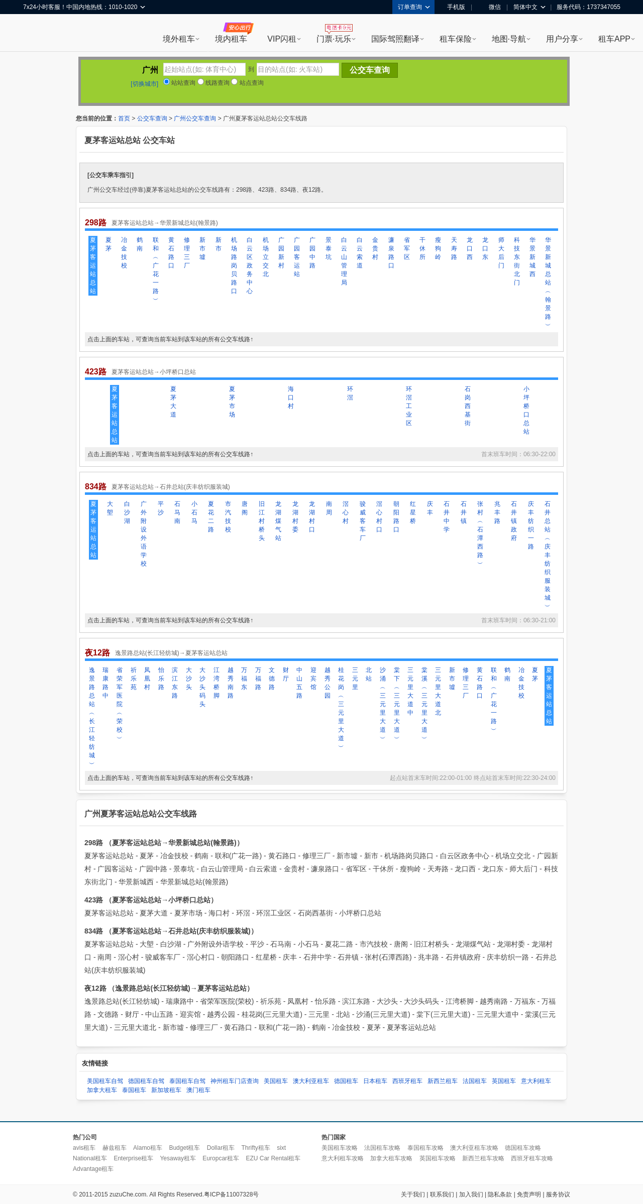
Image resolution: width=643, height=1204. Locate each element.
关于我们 (413, 1194)
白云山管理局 (344, 261)
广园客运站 (297, 257)
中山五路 (299, 682)
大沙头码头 (202, 687)
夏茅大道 (173, 401)
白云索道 (360, 252)
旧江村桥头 (262, 521)
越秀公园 (328, 682)
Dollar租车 (221, 1147)
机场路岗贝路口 (234, 265)
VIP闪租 (281, 39)
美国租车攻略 (340, 1147)
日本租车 (375, 1081)
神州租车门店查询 (234, 1081)
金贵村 (375, 248)
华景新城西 (532, 257)
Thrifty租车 (255, 1147)
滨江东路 (175, 682)
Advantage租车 (93, 1168)
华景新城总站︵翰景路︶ (548, 282)
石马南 (177, 512)
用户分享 (562, 39)
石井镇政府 (514, 521)
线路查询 (213, 82)
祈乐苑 (134, 678)
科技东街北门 (517, 261)
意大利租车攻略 (343, 1158)
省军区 (407, 248)
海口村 (291, 397)
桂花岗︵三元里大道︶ (341, 708)
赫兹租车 (114, 1147)
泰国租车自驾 (187, 1081)
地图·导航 (509, 39)
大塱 (110, 508)
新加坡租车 (166, 1090)
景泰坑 (329, 248)
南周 (329, 508)
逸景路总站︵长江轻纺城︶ (92, 716)
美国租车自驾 (105, 1081)
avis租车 (84, 1147)
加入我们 (471, 1194)
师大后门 (501, 252)
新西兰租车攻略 (483, 1158)
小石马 (194, 512)
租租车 (35, 34)
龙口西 (470, 248)
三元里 (355, 678)
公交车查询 (152, 118)
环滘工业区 (409, 406)
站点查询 (247, 82)
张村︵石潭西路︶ (480, 533)
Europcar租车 (220, 1158)
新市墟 (202, 248)
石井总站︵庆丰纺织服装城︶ (548, 555)
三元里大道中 (410, 691)
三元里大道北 (438, 691)
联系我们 (442, 1194)
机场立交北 (266, 257)
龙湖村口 (312, 516)
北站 (369, 674)
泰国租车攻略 (425, 1147)
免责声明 (529, 1194)
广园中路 (312, 252)
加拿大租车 (102, 1090)
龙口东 (485, 248)
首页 (124, 118)
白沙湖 (127, 512)
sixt (281, 1147)
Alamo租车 (147, 1147)
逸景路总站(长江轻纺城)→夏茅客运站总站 (171, 652)
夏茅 (108, 244)
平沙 (161, 508)
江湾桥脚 (216, 682)
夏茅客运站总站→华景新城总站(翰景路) (165, 222)
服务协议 (558, 1194)
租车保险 (456, 39)
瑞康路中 (105, 682)
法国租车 (475, 1081)
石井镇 (464, 512)
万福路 (258, 678)
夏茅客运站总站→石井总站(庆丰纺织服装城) (171, 486)
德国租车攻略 (523, 1147)
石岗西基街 (468, 406)
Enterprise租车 (133, 1158)
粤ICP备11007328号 (231, 1194)
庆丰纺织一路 (531, 525)
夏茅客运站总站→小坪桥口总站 (154, 371)
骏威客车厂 (363, 521)
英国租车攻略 (437, 1158)
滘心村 (346, 512)
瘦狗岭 (438, 248)
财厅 (286, 674)
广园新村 (281, 252)
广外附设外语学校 (144, 533)
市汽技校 (228, 516)
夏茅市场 (232, 401)
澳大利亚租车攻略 (474, 1147)
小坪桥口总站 (526, 410)
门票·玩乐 (333, 39)
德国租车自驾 (146, 1081)
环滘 (350, 393)
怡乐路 (161, 678)
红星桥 (413, 512)
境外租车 (179, 39)
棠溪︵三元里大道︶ (424, 704)
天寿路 (454, 248)
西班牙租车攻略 (532, 1158)
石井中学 (447, 516)
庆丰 (430, 508)
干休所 (422, 248)
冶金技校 (124, 252)
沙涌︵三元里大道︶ (383, 704)
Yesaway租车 (178, 1158)
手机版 (452, 7)
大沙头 (189, 678)
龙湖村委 (295, 516)
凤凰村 (147, 678)
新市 (219, 244)
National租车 (90, 1158)
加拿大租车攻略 (391, 1158)
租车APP (614, 39)
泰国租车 (134, 1090)
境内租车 (231, 39)
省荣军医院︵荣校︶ (120, 704)
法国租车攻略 (382, 1147)
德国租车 (346, 1081)
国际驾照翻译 (395, 39)
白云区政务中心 (250, 265)
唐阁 (245, 508)
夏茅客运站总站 (93, 265)
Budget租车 (184, 1147)
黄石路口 (171, 252)
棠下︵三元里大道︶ (397, 704)
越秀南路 (231, 682)
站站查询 (179, 82)
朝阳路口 (396, 516)
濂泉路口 (391, 252)
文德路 (272, 678)
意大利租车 (536, 1081)
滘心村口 (379, 516)
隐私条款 (500, 1194)
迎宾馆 (313, 678)
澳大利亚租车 (311, 1081)
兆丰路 (497, 512)
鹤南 (140, 244)
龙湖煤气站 (278, 521)
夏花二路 (211, 516)
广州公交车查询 (195, 118)
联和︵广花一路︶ (156, 269)
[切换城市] (144, 83)
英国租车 (504, 1081)
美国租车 (276, 1081)
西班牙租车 (407, 1081)
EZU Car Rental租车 (273, 1158)
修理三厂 (187, 252)
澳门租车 (198, 1090)
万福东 (244, 678)
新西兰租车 (442, 1081)
